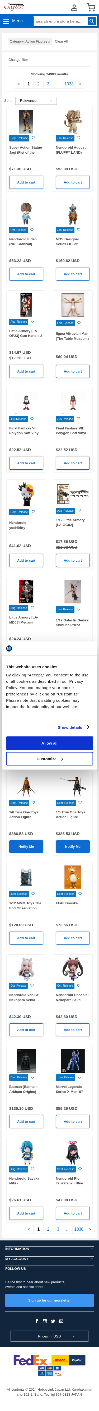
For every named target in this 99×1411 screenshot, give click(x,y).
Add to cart (26, 182)
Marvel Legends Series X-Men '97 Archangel (69, 1091)
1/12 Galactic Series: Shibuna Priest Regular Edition (72, 625)
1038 (69, 84)
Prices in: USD (49, 1336)
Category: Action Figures (30, 41)
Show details (70, 727)
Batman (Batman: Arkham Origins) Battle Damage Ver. (24, 1091)
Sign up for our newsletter (49, 1300)
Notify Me (26, 847)
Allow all (49, 743)
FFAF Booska (67, 903)
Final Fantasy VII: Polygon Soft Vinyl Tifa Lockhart (24, 433)
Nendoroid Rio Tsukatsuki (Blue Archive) (69, 1183)
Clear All (61, 41)
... (58, 84)
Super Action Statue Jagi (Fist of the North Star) (25, 152)
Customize (49, 758)
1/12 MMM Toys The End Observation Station (25, 908)
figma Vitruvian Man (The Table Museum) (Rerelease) (72, 338)
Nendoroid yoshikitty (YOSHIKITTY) (20, 527)
